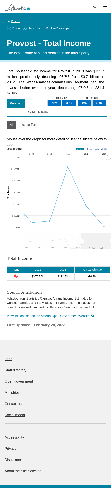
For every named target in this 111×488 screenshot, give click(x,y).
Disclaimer (13, 460)
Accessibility (14, 437)
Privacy (10, 449)
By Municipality (38, 111)
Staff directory (15, 370)
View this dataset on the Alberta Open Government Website (48, 316)
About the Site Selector (23, 471)
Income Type (28, 124)
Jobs (8, 359)
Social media (15, 415)
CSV (84, 103)
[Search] (95, 6)
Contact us (13, 404)
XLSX (99, 103)
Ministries (12, 393)
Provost (15, 21)
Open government (19, 381)
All (11, 124)
